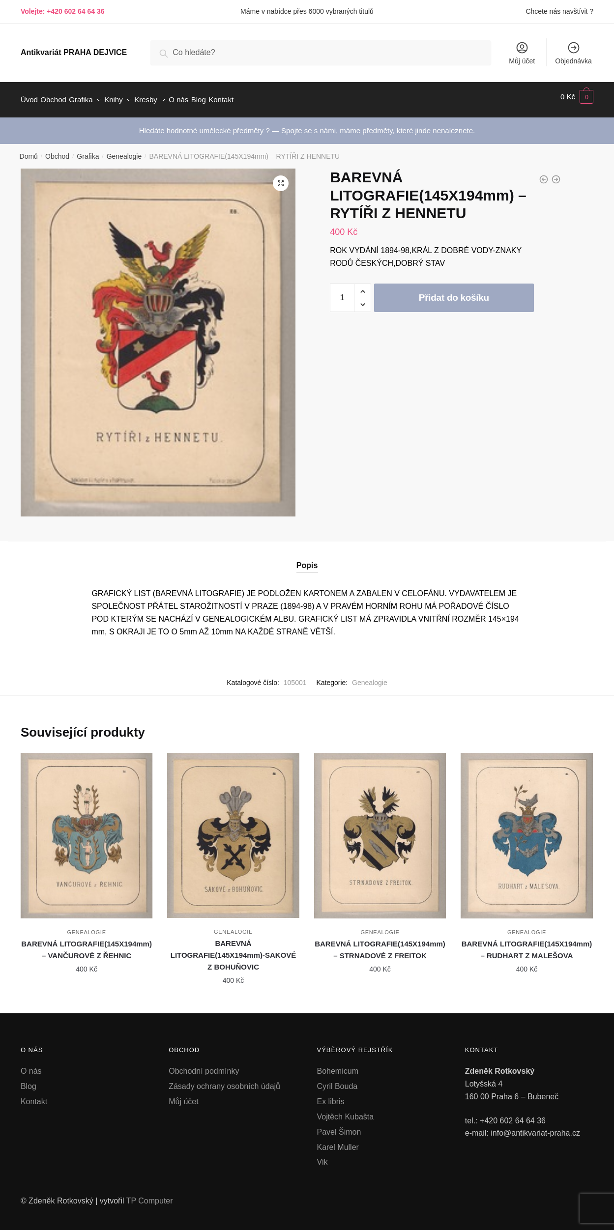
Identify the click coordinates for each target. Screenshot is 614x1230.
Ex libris (331, 1095)
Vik (322, 1156)
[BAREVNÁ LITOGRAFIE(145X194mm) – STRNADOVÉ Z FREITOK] (380, 830)
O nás (31, 1065)
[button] (281, 177)
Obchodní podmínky (204, 1065)
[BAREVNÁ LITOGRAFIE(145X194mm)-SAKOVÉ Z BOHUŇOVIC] (233, 829)
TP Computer (149, 1195)
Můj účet (522, 53)
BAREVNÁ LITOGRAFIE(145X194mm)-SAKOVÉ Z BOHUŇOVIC (233, 949)
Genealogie (124, 150)
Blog (28, 1080)
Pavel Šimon (339, 1126)
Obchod (57, 150)
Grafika (88, 150)
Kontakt (34, 1095)
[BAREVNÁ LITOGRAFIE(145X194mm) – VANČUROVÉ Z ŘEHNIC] (86, 830)
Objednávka (573, 53)
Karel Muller (338, 1141)
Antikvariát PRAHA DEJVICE (74, 52)
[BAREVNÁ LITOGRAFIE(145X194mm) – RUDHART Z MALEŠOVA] (526, 830)
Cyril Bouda (337, 1080)
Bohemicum (337, 1065)
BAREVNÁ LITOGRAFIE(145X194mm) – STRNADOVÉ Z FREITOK (380, 944)
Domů (29, 150)
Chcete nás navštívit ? (559, 11)
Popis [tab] (307, 559)
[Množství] (342, 292)
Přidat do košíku (454, 291)
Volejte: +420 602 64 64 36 (63, 11)
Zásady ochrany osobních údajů (224, 1080)
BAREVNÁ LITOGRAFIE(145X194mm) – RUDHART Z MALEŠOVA (527, 944)
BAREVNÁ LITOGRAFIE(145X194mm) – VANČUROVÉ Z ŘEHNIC (86, 944)
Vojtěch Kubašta (345, 1111)
